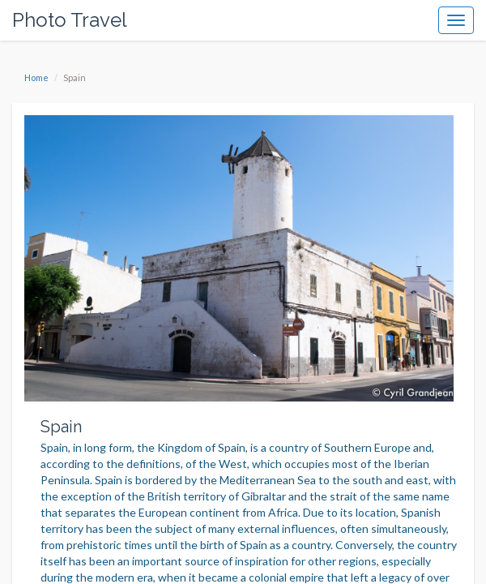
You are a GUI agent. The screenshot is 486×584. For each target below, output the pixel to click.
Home (36, 77)
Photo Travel (69, 20)
